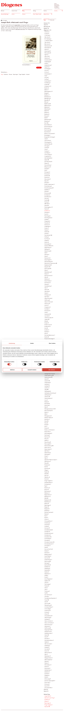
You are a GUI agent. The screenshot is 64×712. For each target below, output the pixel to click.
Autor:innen (14, 10)
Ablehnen (12, 369)
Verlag (34, 10)
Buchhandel (56, 4)
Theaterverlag (56, 7)
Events (45, 10)
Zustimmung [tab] (12, 343)
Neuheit (28, 74)
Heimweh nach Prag (20, 29)
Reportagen (15, 74)
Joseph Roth (17, 25)
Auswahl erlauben (32, 369)
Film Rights (56, 6)
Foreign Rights (56, 5)
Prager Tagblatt (22, 74)
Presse (55, 3)
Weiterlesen (4, 72)
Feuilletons (6, 74)
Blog (23, 10)
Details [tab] (32, 343)
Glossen (10, 74)
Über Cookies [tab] (52, 343)
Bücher (2, 10)
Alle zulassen (51, 369)
